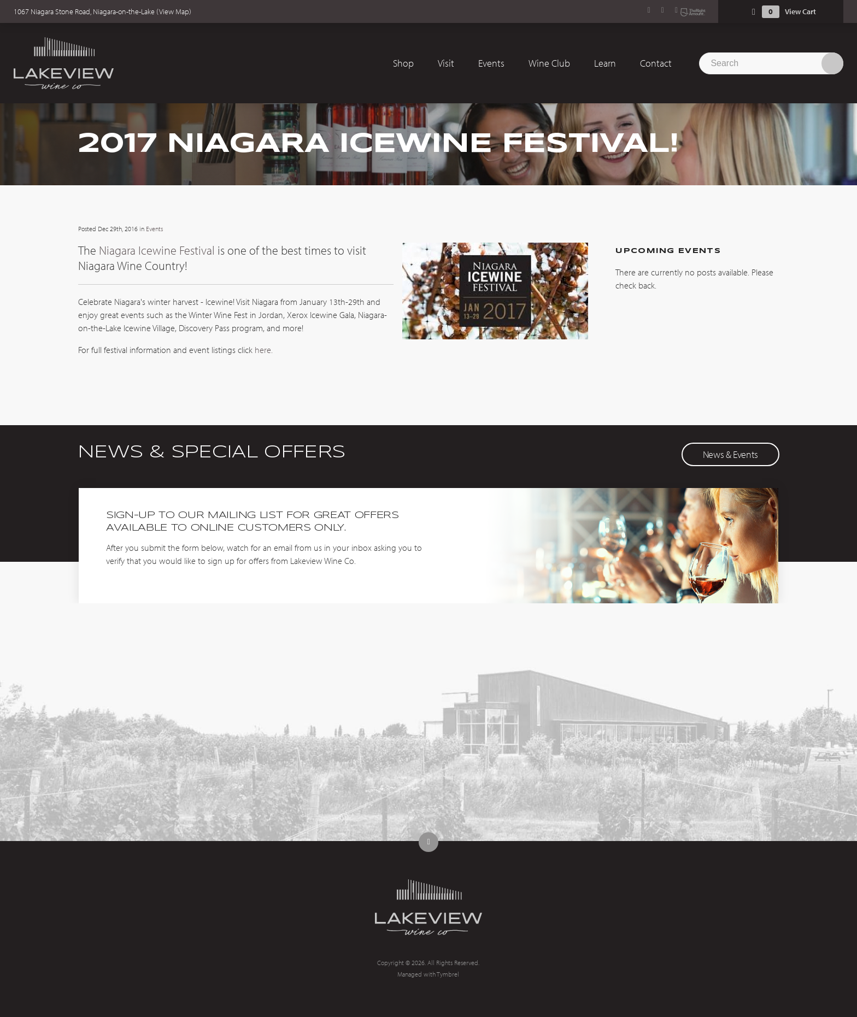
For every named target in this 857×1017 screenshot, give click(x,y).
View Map (174, 11)
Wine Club (549, 63)
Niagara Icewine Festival (157, 250)
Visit (446, 63)
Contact (656, 63)
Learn (605, 63)
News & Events (730, 454)
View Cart (800, 11)
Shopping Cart (754, 11)
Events (491, 63)
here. (264, 349)
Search (832, 63)
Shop (403, 63)
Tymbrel (448, 974)
